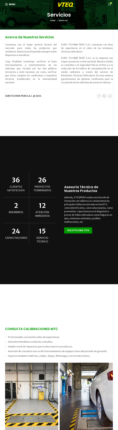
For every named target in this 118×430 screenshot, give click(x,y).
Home (53, 21)
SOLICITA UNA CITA (78, 230)
